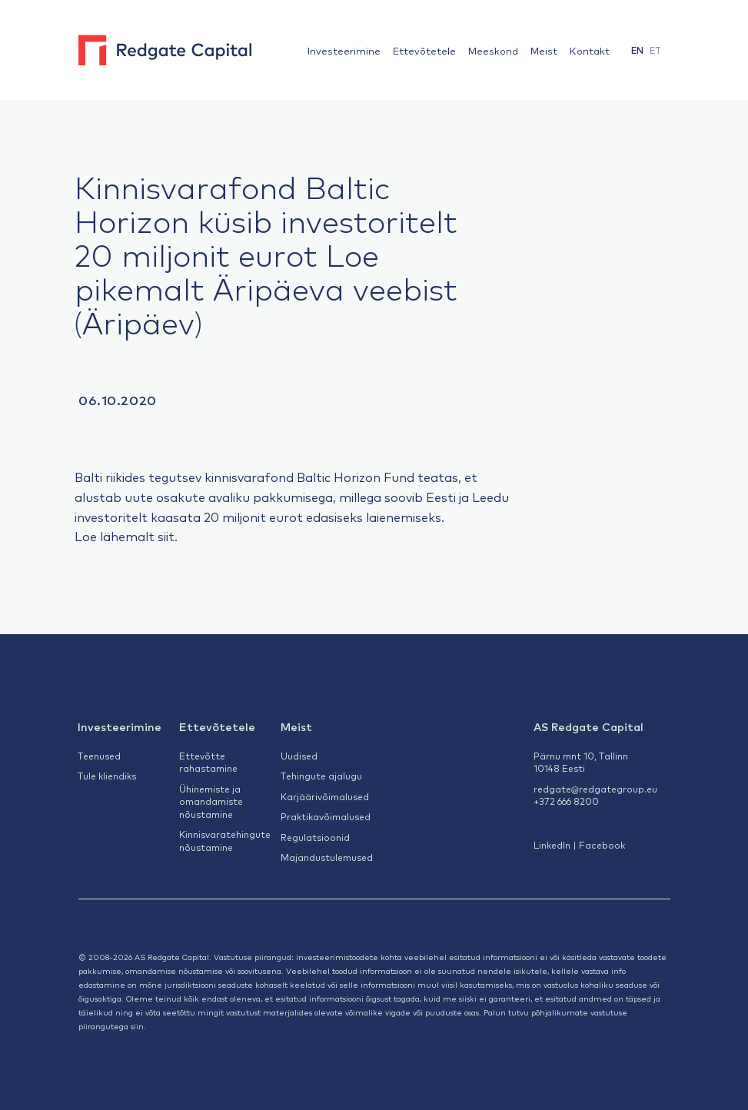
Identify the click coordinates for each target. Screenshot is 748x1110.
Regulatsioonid (315, 837)
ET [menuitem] (655, 50)
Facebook (602, 845)
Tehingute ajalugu (321, 775)
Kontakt (590, 50)
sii (163, 535)
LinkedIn (552, 845)
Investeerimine (344, 50)
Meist (543, 50)
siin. (138, 1026)
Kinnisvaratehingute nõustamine (225, 840)
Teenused (99, 755)
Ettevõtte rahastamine (208, 762)
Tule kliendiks (107, 775)
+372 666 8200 (566, 801)
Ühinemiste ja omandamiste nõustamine (211, 801)
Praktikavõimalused (326, 816)
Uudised (299, 755)
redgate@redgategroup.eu (595, 789)
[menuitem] (637, 50)
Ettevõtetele (424, 50)
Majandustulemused (327, 857)
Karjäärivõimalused (325, 796)
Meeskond (493, 50)
